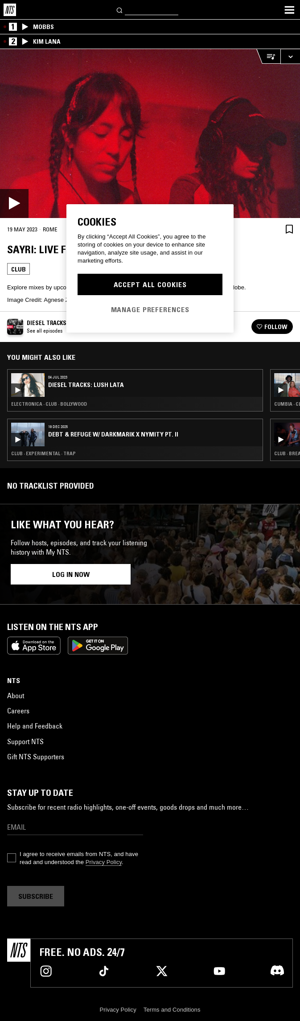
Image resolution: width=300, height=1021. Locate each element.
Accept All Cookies (150, 284)
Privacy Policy (104, 862)
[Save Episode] (289, 229)
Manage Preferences (150, 309)
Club (18, 269)
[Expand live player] (290, 56)
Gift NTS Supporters (35, 756)
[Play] (150, 133)
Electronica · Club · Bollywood (49, 404)
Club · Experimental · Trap (43, 453)
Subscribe (35, 896)
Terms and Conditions (172, 1009)
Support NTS (25, 741)
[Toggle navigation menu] (289, 10)
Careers (18, 710)
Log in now (71, 574)
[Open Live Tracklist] (268, 56)
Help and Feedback (34, 725)
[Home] (10, 10)
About (15, 695)
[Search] (120, 9)
